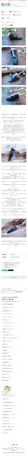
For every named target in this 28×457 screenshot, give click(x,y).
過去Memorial (5, 380)
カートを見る (6, 18)
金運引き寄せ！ (5, 353)
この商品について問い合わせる (10, 265)
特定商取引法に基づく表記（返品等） (12, 262)
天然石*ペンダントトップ (8, 329)
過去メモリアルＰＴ (6, 377)
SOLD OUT (14, 277)
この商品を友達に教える (9, 264)
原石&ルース (5, 344)
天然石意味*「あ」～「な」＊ (9, 414)
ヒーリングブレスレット (7, 313)
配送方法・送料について (7, 426)
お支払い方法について (7, 423)
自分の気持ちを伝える (7, 368)
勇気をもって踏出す (6, 365)
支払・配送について (14, 11)
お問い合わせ (17, 14)
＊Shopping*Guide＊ (7, 411)
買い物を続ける (6, 267)
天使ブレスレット (6, 319)
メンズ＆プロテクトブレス (8, 322)
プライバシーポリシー (21, 449)
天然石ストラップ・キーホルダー (10, 338)
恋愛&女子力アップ (6, 347)
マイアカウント (5, 432)
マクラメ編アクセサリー (7, 335)
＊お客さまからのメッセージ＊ (9, 405)
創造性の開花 (5, 362)
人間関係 (4, 350)
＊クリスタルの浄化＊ (7, 408)
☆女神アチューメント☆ (7, 307)
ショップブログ (6, 14)
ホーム (4, 11)
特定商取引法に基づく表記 (8, 449)
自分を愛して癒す (6, 356)
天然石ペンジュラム (10, 22)
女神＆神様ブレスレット (7, 310)
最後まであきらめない (7, 371)
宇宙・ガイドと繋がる (7, 359)
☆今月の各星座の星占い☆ (8, 402)
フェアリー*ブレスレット (8, 316)
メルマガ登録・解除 (6, 429)
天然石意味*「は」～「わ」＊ (9, 417)
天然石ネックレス (6, 332)
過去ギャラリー (5, 374)
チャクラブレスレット (7, 326)
